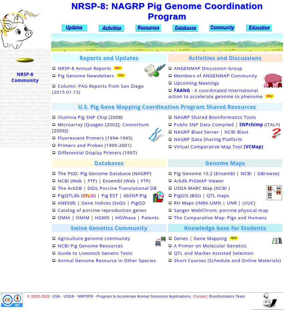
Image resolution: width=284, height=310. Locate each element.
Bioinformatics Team (227, 296)
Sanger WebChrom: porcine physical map (221, 210)
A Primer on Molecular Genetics (210, 246)
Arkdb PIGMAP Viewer (199, 181)
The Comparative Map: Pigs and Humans (220, 218)
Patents (150, 218)
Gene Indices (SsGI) (104, 203)
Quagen (95, 125)
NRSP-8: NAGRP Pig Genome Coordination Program (167, 11)
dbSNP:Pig (135, 195)
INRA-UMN (209, 203)
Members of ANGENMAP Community (216, 76)
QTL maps (217, 195)
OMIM (83, 218)
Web (77, 181)
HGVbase (125, 218)
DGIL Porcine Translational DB (122, 188)
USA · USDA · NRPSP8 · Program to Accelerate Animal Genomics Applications (121, 296)
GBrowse (268, 173)
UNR (232, 203)
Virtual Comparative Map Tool (218, 147)
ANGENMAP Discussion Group (208, 68)
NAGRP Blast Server (196, 132)
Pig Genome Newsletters (86, 76)
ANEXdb (67, 203)
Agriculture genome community (94, 238)
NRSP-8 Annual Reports (84, 68)
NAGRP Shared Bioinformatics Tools (215, 117)
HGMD (102, 218)
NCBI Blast (237, 132)
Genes (181, 238)
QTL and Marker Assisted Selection (214, 253)
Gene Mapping (210, 238)
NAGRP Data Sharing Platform (208, 139)
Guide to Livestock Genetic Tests (95, 253)
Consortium (135, 125)
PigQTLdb (69, 195)
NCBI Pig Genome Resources (90, 246)
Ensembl (225, 173)
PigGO (138, 203)
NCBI (246, 173)
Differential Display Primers (89, 153)
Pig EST (109, 195)
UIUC (248, 203)
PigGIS (181, 195)
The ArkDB (70, 188)
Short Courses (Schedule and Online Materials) (227, 260)
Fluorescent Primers (81, 138)
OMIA (64, 218)
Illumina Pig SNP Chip (82, 117)
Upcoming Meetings (197, 83)
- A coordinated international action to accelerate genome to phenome (215, 93)
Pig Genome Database (105, 173)
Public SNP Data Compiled (204, 125)
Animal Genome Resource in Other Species (107, 260)
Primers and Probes (80, 145)
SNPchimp (251, 125)
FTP (92, 181)
